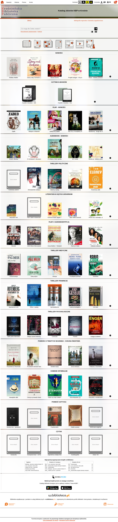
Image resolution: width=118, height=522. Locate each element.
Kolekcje (39, 31)
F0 (101, 2)
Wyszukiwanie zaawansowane (29, 31)
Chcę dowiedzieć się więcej (50, 520)
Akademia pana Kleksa (30, 468)
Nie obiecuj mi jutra (75, 467)
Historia (16, 2)
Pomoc (24, 2)
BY (91, 2)
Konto (31, 2)
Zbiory (29, 20)
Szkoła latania (51, 467)
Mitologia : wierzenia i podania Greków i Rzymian (35, 464)
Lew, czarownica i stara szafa (31, 465)
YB (87, 2)
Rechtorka (73, 468)
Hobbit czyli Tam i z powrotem (31, 467)
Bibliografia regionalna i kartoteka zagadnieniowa (88, 20)
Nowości (8, 2)
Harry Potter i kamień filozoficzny (32, 470)
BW (83, 2)
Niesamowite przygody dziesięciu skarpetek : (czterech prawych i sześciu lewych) (65, 465)
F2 (109, 2)
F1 (105, 2)
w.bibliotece (50, 499)
